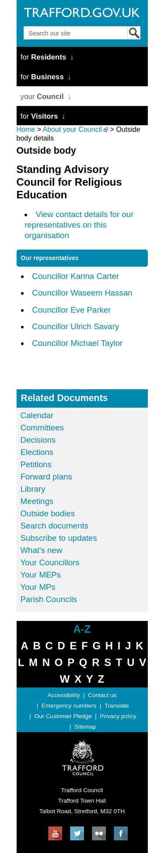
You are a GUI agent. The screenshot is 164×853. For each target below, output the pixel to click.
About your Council (72, 129)
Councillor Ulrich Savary (75, 326)
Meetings (37, 501)
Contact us (102, 695)
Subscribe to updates (59, 538)
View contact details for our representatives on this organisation (78, 225)
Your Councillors (50, 562)
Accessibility (64, 695)
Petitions (36, 464)
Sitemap (85, 726)
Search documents (55, 525)
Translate (117, 705)
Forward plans (46, 476)
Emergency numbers (69, 705)
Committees (42, 427)
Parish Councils (49, 599)
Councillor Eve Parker (71, 309)
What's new (42, 550)
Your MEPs (41, 574)
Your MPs (38, 587)
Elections (37, 452)
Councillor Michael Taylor (77, 343)
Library (33, 488)
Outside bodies (48, 513)
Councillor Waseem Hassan (82, 292)
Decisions (38, 439)
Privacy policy (118, 716)
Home (26, 129)
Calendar (37, 415)
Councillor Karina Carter (75, 276)
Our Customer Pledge (62, 716)
